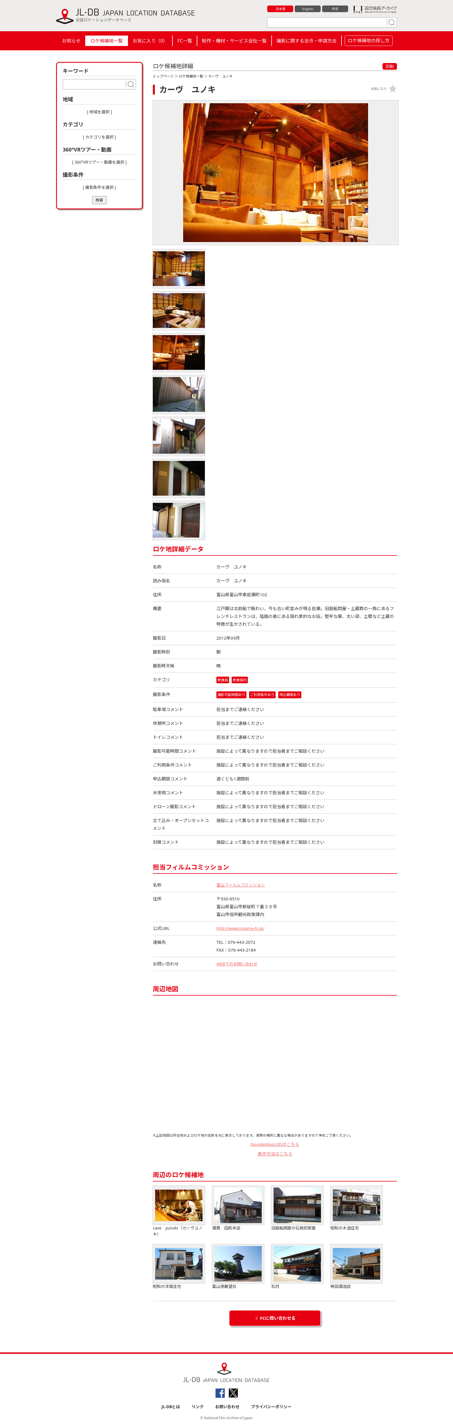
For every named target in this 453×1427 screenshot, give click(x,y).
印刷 (390, 66)
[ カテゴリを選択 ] (99, 137)
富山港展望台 (238, 1267)
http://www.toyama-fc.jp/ (241, 929)
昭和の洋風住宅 (179, 1267)
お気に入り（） (150, 41)
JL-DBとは (170, 1407)
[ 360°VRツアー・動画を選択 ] (99, 162)
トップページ (163, 76)
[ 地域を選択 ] (99, 112)
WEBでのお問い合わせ (238, 964)
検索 (99, 200)
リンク (198, 1407)
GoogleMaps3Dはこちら (274, 1145)
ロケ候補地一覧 (106, 41)
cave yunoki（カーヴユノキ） (179, 1211)
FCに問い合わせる (278, 1318)
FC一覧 (184, 41)
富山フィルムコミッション (242, 885)
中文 (335, 9)
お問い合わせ (227, 1407)
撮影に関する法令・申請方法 (306, 41)
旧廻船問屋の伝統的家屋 (297, 1208)
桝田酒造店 (357, 1267)
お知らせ (71, 41)
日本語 (280, 9)
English (307, 9)
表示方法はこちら (275, 1154)
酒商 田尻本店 (238, 1208)
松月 (297, 1267)
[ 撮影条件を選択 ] (99, 187)
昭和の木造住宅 (357, 1208)
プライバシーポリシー (271, 1407)
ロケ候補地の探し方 (368, 40)
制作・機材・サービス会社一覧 (234, 41)
